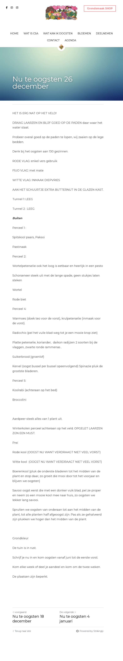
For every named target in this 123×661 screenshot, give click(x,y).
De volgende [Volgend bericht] (71, 607)
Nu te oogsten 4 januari (85, 611)
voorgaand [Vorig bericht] (19, 607)
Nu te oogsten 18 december (28, 613)
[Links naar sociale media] (7, 7)
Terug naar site (21, 626)
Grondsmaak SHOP (100, 8)
